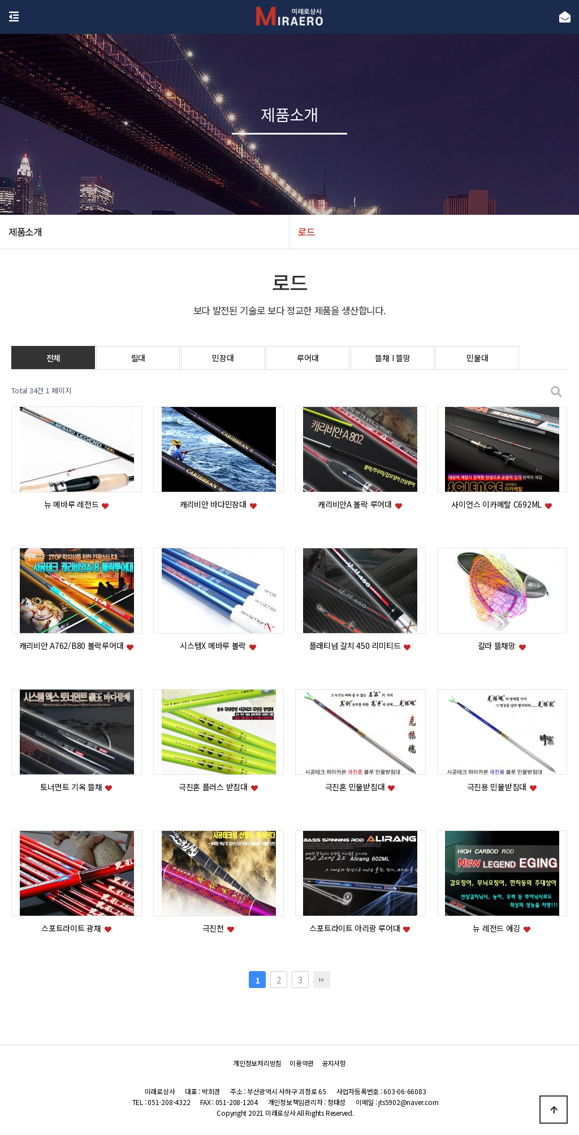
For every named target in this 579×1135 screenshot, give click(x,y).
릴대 (138, 357)
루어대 (307, 357)
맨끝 (321, 979)
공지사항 (334, 1063)
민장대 (223, 357)
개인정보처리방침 (257, 1063)
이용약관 (302, 1063)
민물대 (477, 357)
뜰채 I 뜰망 (392, 357)
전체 (53, 357)
